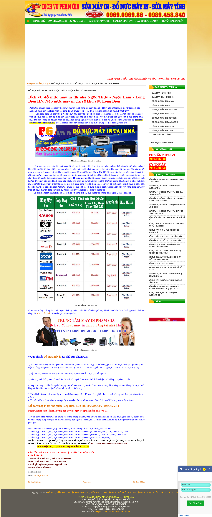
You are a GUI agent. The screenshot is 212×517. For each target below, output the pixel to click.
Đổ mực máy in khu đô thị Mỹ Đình (162, 263)
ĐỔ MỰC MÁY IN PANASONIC (165, 122)
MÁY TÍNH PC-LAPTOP (146, 21)
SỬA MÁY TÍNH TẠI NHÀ (162, 97)
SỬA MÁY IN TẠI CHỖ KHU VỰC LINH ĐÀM (165, 240)
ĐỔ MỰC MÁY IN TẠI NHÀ (131, 492)
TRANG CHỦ (39, 21)
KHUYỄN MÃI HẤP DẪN (172, 21)
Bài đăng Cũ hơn (139, 482)
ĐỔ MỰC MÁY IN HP (161, 105)
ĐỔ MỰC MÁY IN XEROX (163, 114)
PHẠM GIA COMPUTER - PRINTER (112, 511)
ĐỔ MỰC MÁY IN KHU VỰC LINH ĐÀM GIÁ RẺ (166, 236)
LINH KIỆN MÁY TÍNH (161, 134)
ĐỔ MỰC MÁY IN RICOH (162, 130)
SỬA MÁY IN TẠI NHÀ (161, 93)
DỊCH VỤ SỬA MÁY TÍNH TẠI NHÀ (98, 492)
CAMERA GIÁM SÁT (123, 21)
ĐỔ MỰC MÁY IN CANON (163, 101)
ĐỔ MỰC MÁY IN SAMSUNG (164, 109)
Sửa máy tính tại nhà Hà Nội (162, 143)
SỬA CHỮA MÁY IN (57, 21)
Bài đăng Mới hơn (34, 482)
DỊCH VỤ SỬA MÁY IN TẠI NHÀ (63, 492)
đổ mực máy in (52, 356)
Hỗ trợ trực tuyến (193, 469)
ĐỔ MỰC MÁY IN (77, 21)
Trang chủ (87, 482)
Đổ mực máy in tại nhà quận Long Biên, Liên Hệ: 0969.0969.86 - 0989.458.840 (73, 405)
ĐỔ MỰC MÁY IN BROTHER (164, 118)
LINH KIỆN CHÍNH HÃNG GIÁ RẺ (164, 492)
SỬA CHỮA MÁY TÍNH (99, 21)
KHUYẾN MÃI (44, 313)
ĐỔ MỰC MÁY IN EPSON (163, 126)
